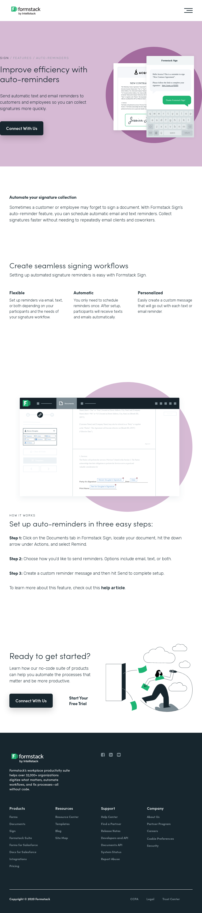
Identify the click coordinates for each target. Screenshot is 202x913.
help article (113, 587)
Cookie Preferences (160, 838)
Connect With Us (21, 128)
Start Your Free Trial (78, 700)
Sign (4, 58)
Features (22, 58)
